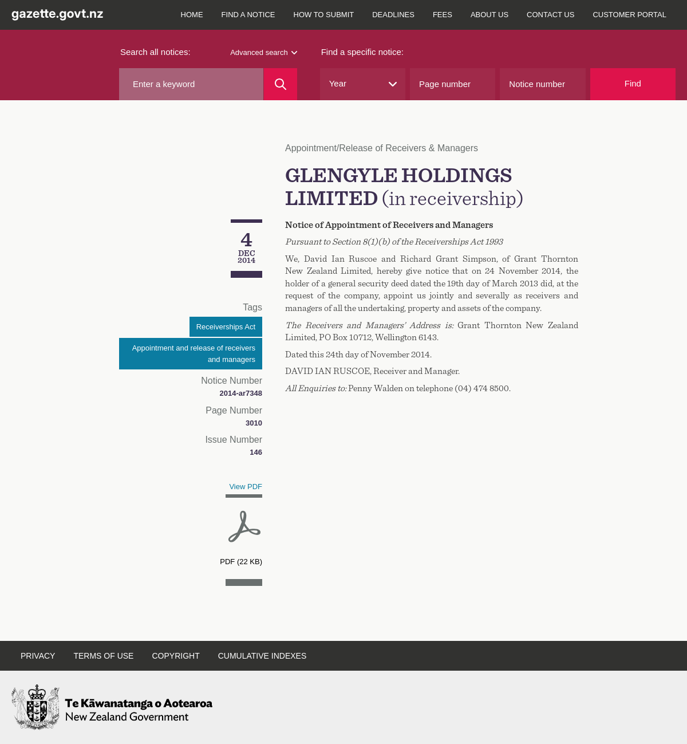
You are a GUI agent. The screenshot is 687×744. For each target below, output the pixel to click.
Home (192, 14)
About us (489, 14)
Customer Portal (629, 14)
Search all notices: (155, 52)
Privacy (38, 655)
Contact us (550, 14)
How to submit (324, 14)
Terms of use (103, 655)
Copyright (175, 655)
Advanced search (263, 52)
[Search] (280, 84)
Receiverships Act (225, 326)
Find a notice (248, 14)
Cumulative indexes (262, 655)
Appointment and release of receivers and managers (193, 354)
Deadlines (393, 14)
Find (633, 83)
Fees (442, 14)
